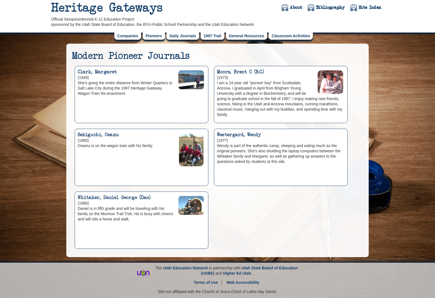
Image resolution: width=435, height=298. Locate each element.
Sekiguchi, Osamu (98, 134)
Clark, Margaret (97, 71)
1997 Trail (212, 36)
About (296, 7)
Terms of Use (206, 282)
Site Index (370, 7)
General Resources (246, 36)
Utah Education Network (185, 268)
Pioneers (154, 36)
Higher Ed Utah (237, 273)
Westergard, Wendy (239, 134)
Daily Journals (183, 36)
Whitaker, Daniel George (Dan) (114, 197)
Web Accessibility (243, 282)
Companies (127, 36)
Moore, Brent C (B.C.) (240, 71)
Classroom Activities (291, 36)
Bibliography (330, 7)
